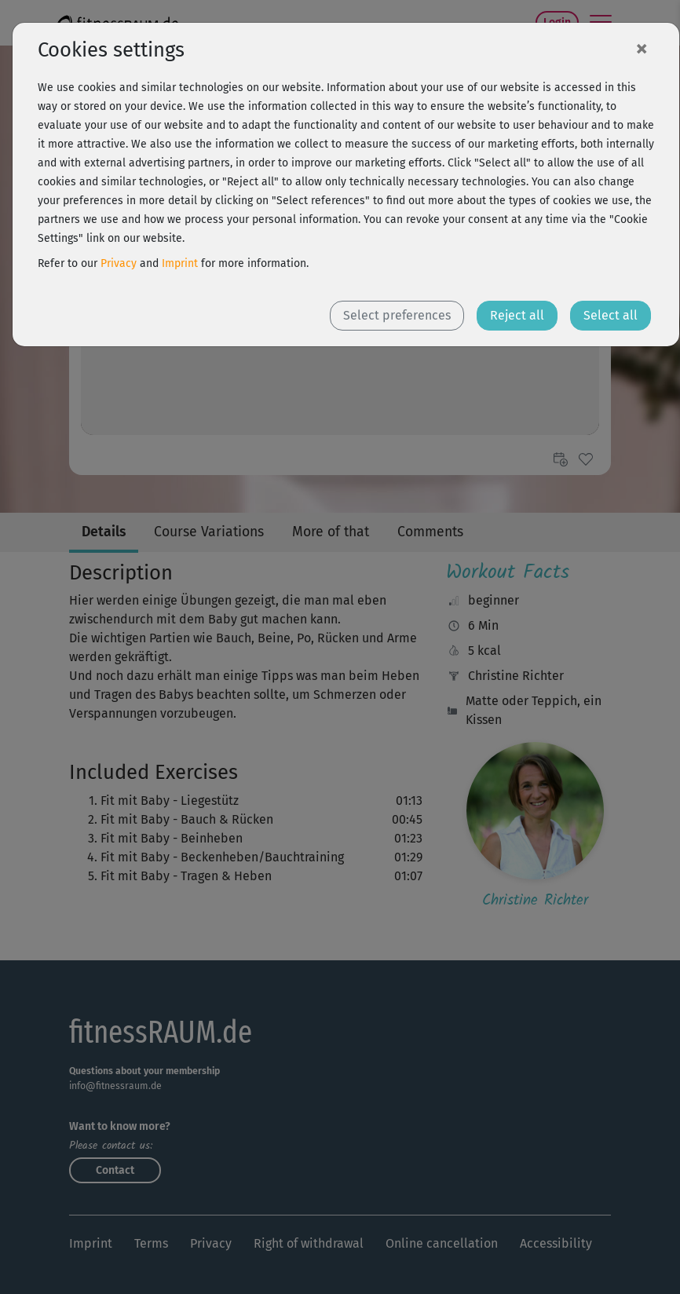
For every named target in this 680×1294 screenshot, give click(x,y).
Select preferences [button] (397, 315)
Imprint (180, 263)
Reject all (517, 315)
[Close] (641, 47)
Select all (610, 315)
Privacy (119, 263)
